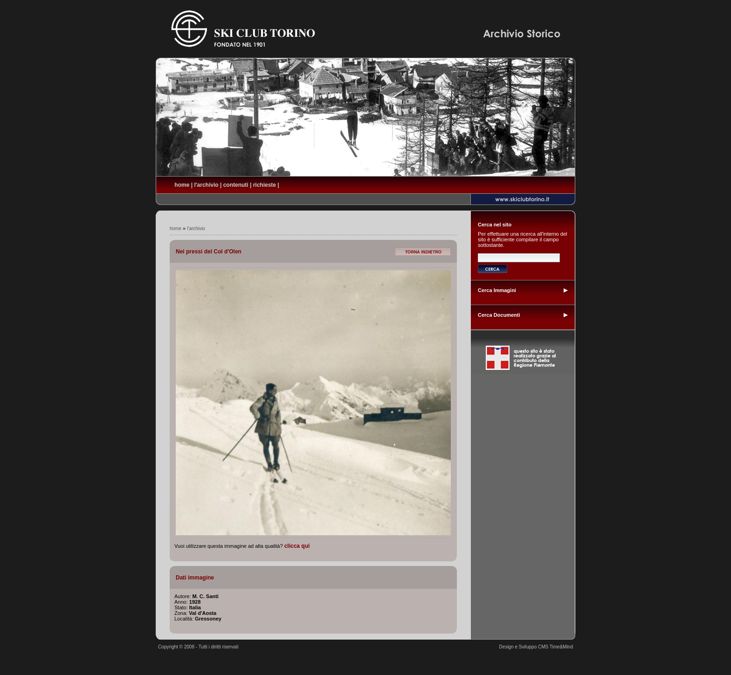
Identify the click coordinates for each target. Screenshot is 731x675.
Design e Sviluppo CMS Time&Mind (536, 646)
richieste (264, 185)
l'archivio (206, 185)
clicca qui (297, 546)
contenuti (235, 185)
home (181, 185)
